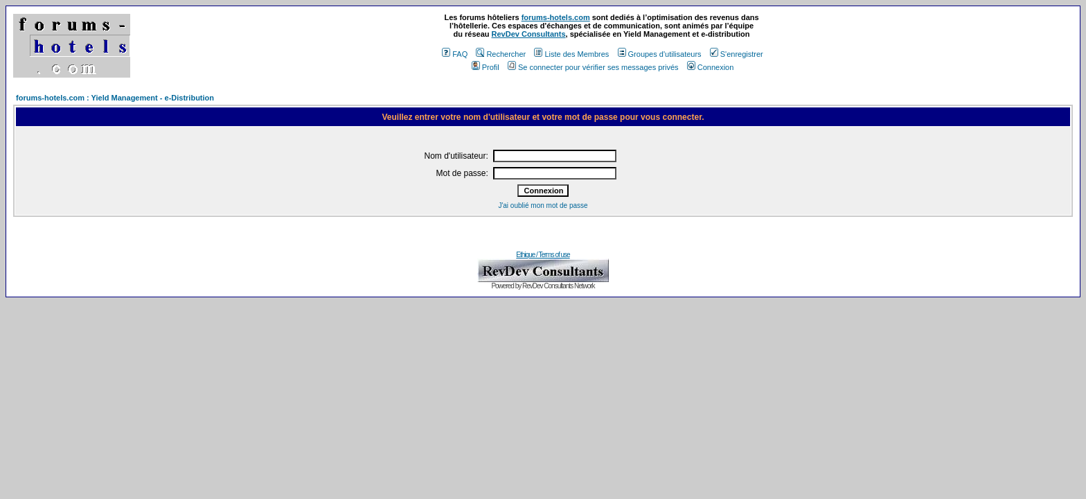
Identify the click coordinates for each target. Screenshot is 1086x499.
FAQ (455, 54)
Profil (485, 67)
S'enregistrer (736, 54)
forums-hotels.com (556, 17)
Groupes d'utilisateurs (660, 54)
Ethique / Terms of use (542, 255)
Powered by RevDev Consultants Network (542, 286)
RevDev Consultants (529, 34)
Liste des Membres (571, 54)
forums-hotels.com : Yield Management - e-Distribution (115, 98)
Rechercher (501, 54)
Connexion (710, 67)
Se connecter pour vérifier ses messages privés (593, 67)
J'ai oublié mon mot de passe (542, 205)
